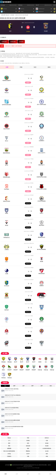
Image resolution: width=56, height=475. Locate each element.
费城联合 (28, 451)
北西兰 (6, 261)
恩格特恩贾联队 (6, 153)
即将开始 (28, 203)
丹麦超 (31, 255)
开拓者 (6, 345)
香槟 (9, 445)
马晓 (28, 456)
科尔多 (19, 63)
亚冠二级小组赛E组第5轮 (9, 451)
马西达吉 (7, 92)
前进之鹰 (7, 297)
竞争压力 (47, 437)
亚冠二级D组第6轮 (14, 63)
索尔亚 (6, 165)
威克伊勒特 (41, 225)
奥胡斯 (41, 261)
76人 (6, 321)
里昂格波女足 (7, 237)
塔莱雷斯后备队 (6, 177)
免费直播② (13, 41)
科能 (47, 456)
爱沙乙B (32, 243)
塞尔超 (31, 195)
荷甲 (32, 291)
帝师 (28, 437)
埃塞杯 (31, 74)
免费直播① (4, 41)
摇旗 (28, 448)
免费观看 (9, 448)
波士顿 (46, 451)
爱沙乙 (31, 207)
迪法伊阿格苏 (7, 128)
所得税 (28, 440)
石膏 (47, 440)
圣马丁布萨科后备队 (41, 104)
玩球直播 (21, 41)
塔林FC (41, 213)
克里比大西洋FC (41, 152)
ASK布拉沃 (6, 285)
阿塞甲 (31, 122)
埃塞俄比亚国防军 (6, 80)
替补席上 (28, 63)
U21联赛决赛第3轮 (47, 448)
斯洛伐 (9, 437)
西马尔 (6, 140)
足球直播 (12, 15)
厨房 (9, 443)
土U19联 (2, 63)
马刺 (42, 345)
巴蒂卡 (41, 309)
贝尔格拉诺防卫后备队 (41, 189)
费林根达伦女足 (41, 237)
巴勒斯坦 (9, 456)
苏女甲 (28, 453)
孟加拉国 (28, 445)
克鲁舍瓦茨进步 (6, 201)
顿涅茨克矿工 (41, 164)
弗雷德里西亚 (41, 273)
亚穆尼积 (42, 285)
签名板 (46, 443)
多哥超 (9, 453)
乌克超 (31, 158)
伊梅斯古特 (6, 116)
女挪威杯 (32, 231)
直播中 (28, 82)
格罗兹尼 (7, 309)
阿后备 (31, 98)
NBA (32, 315)
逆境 (28, 443)
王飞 (9, 440)
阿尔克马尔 (41, 297)
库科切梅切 (41, 116)
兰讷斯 (6, 273)
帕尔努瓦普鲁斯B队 (41, 249)
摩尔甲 (37, 5)
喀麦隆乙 (32, 146)
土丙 (32, 86)
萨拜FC (41, 128)
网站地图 (37, 467)
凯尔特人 (42, 321)
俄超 (32, 303)
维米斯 (6, 225)
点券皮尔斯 (6, 63)
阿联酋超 (3, 5)
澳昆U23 (24, 63)
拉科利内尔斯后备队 (6, 104)
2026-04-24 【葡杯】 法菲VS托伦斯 (13, 46)
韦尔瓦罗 (42, 80)
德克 (47, 453)
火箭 (7, 333)
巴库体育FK (41, 140)
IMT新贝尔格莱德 (42, 201)
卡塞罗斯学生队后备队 (41, 177)
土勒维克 (7, 249)
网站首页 (7, 15)
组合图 (46, 445)
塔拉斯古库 (41, 92)
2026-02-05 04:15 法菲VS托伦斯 (21, 15)
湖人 (42, 333)
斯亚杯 (31, 279)
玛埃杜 (6, 213)
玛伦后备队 (6, 189)
